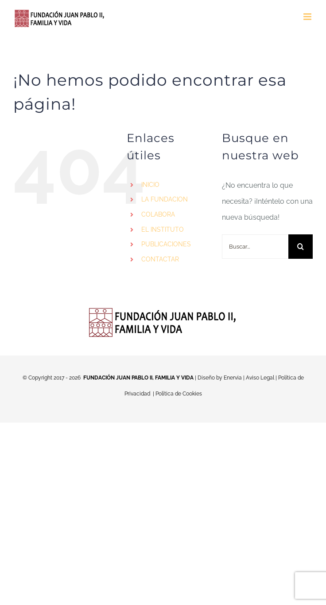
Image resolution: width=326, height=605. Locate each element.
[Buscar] (300, 246)
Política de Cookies (178, 394)
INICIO (150, 184)
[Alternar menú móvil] (308, 16)
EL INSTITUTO (162, 229)
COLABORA (158, 214)
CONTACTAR (160, 259)
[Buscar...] (255, 246)
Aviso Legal (260, 378)
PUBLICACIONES (166, 244)
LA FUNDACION (164, 199)
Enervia (233, 378)
